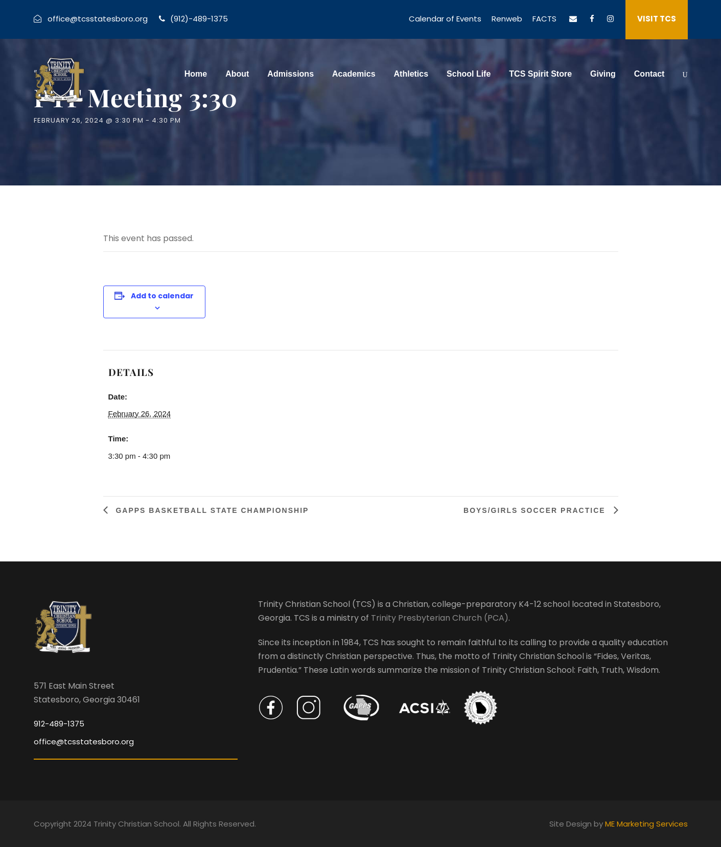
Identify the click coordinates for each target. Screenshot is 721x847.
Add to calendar (162, 296)
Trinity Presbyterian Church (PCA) (439, 618)
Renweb (507, 18)
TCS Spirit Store (540, 73)
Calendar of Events (445, 18)
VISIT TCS (656, 18)
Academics (354, 73)
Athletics (411, 73)
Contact (649, 73)
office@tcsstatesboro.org (98, 18)
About (237, 73)
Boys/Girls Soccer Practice (535, 510)
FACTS (544, 18)
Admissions (290, 73)
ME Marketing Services (646, 823)
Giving (603, 73)
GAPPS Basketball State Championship (211, 510)
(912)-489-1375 (199, 18)
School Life (469, 73)
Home (195, 73)
